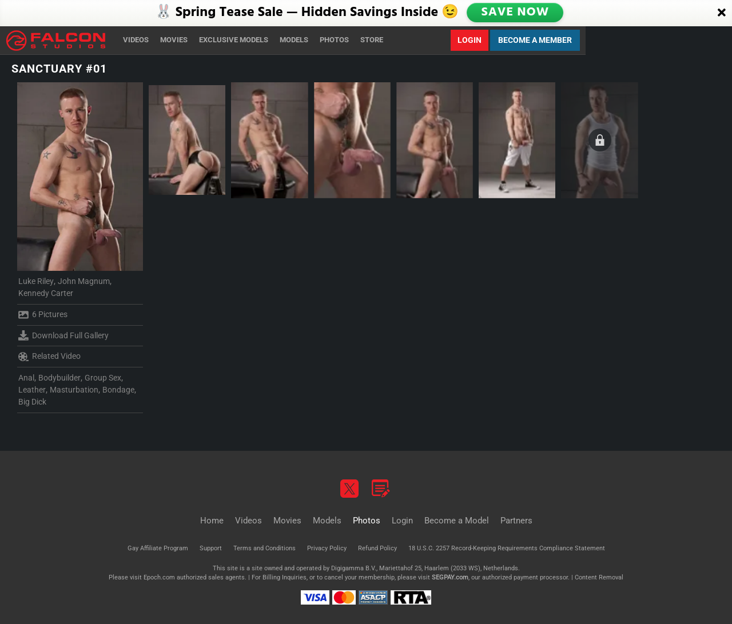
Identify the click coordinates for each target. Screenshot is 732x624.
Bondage (118, 389)
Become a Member (535, 40)
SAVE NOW (516, 12)
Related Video (49, 356)
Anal (26, 377)
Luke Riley (36, 281)
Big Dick (32, 401)
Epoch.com (159, 577)
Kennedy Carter (45, 293)
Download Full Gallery (63, 335)
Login (470, 40)
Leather (32, 389)
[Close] (721, 13)
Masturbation (74, 389)
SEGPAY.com (450, 577)
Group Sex (103, 377)
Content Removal (599, 577)
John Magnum (84, 281)
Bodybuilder (59, 377)
